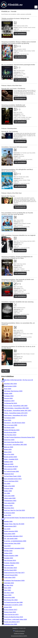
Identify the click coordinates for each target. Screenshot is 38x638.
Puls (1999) (7, 493)
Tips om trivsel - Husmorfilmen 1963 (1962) (15, 444)
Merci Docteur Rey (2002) (11, 600)
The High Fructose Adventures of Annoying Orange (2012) (19, 437)
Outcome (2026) (8, 505)
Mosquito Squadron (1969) (11, 555)
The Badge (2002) (9, 396)
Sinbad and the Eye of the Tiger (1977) (14, 572)
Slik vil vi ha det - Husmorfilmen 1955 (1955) (15, 405)
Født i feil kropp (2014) (10, 560)
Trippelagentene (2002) (10, 500)
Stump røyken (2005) (9, 533)
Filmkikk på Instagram (19, 633)
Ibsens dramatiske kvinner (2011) (13, 478)
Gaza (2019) (7, 546)
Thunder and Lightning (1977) (12, 621)
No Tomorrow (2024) (9, 512)
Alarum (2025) (7, 595)
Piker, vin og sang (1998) (10, 425)
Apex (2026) (7, 529)
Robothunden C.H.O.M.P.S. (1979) (13, 604)
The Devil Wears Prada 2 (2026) (12, 476)
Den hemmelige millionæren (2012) (13, 536)
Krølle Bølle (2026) (9, 583)
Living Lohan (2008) (9, 495)
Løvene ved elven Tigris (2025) (12, 543)
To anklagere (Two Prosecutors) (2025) (14, 580)
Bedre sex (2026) (8, 447)
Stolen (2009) (7, 587)
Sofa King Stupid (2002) (10, 570)
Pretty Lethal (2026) (9, 503)
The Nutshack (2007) (9, 418)
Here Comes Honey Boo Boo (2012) (13, 442)
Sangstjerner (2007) (9, 401)
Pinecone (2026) (8, 398)
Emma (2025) (7, 420)
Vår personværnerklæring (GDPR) (19, 635)
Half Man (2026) (8, 550)
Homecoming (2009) (9, 597)
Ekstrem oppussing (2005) (11, 531)
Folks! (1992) (7, 590)
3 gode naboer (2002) (9, 577)
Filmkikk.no (15, 628)
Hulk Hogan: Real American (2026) (13, 391)
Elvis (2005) (7, 483)
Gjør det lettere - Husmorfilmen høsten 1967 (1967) (17, 410)
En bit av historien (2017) (10, 609)
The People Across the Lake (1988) (13, 602)
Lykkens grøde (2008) (10, 498)
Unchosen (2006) (8, 488)
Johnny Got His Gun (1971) (11, 614)
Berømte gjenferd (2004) (10, 456)
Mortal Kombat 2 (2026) (10, 386)
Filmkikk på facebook (20, 631)
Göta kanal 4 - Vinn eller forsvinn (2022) (14, 422)
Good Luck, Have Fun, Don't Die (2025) (14, 510)
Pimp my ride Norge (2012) (11, 481)
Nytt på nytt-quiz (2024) (10, 432)
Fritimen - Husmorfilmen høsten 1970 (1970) (16, 413)
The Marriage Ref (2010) (10, 403)
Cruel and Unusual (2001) (11, 575)
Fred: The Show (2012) (10, 435)
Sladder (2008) (8, 491)
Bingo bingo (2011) (9, 508)
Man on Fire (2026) (9, 454)
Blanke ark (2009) (8, 464)
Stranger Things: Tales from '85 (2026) (14, 524)
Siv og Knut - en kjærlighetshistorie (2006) (15, 541)
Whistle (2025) (8, 449)
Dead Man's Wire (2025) (10, 383)
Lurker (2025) (7, 515)
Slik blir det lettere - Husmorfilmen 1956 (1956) (16, 408)
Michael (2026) (8, 607)
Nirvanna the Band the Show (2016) (13, 617)
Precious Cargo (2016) (10, 612)
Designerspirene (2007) (10, 526)
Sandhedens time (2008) (10, 624)
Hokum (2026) (7, 452)
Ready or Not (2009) (9, 486)
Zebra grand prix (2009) (10, 469)
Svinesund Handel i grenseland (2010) (14, 548)
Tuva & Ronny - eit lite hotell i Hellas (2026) (15, 619)
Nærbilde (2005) (8, 521)
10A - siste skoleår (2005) (10, 538)
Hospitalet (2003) (8, 558)
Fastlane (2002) (8, 553)
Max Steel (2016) (8, 585)
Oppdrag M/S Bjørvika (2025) (11, 430)
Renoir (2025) (7, 388)
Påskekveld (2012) (9, 474)
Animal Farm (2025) (9, 439)
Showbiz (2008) (8, 393)
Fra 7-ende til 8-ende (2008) (11, 471)
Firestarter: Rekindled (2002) (11, 563)
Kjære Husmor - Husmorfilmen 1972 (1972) (15, 415)
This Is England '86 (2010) (11, 466)
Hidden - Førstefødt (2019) (11, 459)
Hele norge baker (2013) (10, 567)
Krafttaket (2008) (8, 461)
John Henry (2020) (9, 592)
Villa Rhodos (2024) (9, 427)
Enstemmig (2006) (9, 565)
